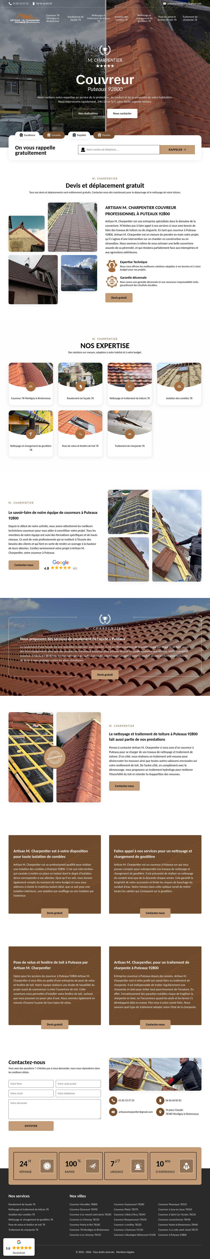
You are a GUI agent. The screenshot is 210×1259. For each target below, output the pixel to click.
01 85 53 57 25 (21, 3)
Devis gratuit (119, 297)
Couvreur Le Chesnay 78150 (84, 1219)
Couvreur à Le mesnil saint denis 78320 (90, 1214)
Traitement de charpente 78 (190, 18)
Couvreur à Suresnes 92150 (128, 1229)
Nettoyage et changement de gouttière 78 (144, 18)
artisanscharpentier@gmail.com (184, 3)
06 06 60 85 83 (44, 3)
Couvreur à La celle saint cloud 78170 (178, 1229)
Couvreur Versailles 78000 (83, 1204)
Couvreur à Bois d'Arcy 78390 (129, 1214)
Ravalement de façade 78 (76, 18)
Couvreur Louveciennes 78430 (174, 1219)
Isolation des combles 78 (121, 18)
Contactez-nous (23, 565)
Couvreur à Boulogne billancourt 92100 (135, 1234)
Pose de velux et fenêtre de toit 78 (167, 18)
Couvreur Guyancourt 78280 (129, 1204)
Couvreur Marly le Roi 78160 (85, 1224)
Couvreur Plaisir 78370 (126, 1209)
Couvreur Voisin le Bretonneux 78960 (178, 1224)
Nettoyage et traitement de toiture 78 (98, 18)
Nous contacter (122, 113)
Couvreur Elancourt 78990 (84, 1209)
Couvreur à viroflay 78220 (127, 1224)
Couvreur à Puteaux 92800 (172, 1234)
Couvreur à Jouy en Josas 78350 (175, 1209)
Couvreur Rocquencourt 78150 (130, 1219)
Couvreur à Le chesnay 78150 (85, 1234)
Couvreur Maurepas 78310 (172, 1204)
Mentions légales (125, 1252)
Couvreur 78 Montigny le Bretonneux (52, 18)
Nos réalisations (88, 113)
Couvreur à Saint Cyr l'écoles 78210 (177, 1214)
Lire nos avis (19, 1252)
